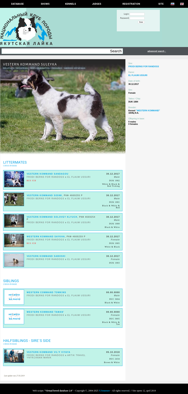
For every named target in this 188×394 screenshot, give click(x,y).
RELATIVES (8, 68)
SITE (161, 4)
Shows (45, 4)
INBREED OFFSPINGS (74, 68)
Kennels (70, 4)
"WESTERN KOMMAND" (148, 110)
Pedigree (57, 68)
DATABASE (17, 4)
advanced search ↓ (157, 51)
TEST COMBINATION (40, 68)
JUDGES (96, 4)
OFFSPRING (22, 68)
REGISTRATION (131, 4)
